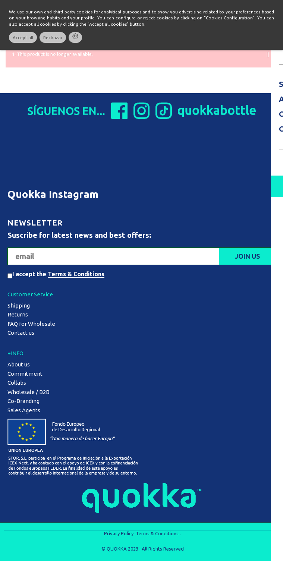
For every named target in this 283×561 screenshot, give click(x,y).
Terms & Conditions (76, 274)
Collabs (16, 382)
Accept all (23, 37)
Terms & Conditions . (158, 533)
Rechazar (52, 37)
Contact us (20, 333)
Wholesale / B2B (28, 392)
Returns (17, 314)
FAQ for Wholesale (31, 324)
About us (18, 364)
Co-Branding (23, 401)
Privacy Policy (118, 533)
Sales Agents (23, 410)
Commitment (25, 374)
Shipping (18, 305)
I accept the (58, 274)
